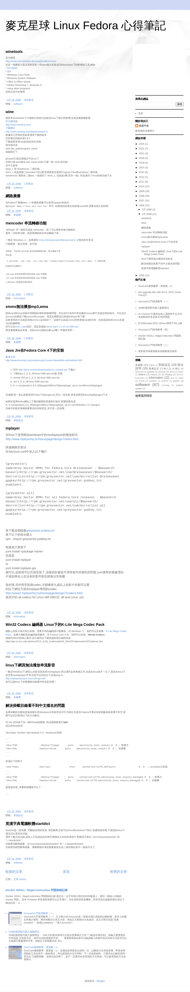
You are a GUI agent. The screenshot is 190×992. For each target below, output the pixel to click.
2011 (142, 181)
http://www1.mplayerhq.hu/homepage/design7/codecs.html (44, 593)
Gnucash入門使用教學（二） (154, 345)
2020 (142, 158)
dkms (171, 372)
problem (164, 381)
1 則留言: (29, 183)
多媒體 (17, 214)
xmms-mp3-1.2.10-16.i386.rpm (62, 326)
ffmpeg (168, 374)
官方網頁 (10, 121)
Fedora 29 (155, 374)
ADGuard (139, 372)
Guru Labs (21, 326)
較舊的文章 (118, 872)
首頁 (66, 872)
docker (181, 372)
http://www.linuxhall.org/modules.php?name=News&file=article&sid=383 (44, 360)
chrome (162, 371)
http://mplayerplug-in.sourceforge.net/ (25, 678)
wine (10, 112)
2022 (142, 148)
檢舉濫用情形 (143, 395)
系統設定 (18, 420)
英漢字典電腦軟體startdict (28, 824)
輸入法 (167, 368)
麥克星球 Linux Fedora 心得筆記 (86, 25)
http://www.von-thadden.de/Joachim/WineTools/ (31, 61)
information (19, 298)
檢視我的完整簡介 (145, 130)
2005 (142, 275)
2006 (142, 205)
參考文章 (10, 357)
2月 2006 (147, 214)
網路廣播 (13, 196)
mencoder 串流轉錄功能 (26, 223)
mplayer (13, 428)
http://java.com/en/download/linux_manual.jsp (43, 369)
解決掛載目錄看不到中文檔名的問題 (35, 705)
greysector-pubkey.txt (40, 530)
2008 (142, 195)
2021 (142, 153)
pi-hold (142, 381)
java (172, 378)
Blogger (101, 981)
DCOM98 (12, 68)
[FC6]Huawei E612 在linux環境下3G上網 (160, 323)
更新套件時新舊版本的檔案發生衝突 (157, 351)
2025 (142, 143)
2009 (142, 191)
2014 (142, 167)
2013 (142, 172)
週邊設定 (154, 368)
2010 (142, 186)
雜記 (177, 368)
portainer (153, 381)
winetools (14, 52)
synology (165, 385)
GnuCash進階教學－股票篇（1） (41, 947)
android (150, 371)
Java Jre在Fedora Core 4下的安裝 (35, 350)
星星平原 (144, 125)
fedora (142, 374)
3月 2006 (147, 209)
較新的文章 (14, 872)
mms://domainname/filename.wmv (57, 240)
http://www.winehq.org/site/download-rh (27, 131)
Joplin (181, 378)
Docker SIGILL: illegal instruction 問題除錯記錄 (37, 890)
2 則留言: (29, 338)
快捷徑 (152, 365)
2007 (142, 200)
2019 (142, 162)
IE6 (9, 71)
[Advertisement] (159, 70)
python (176, 381)
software (18, 103)
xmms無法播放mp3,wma (27, 307)
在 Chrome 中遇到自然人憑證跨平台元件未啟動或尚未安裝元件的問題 (160, 315)
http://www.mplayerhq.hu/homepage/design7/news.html (42, 439)
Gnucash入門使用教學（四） (154, 329)
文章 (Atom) (20, 879)
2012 (142, 177)
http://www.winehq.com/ (18, 124)
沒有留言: (29, 100)
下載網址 (10, 128)
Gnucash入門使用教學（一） (39, 913)
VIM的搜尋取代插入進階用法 (24, 931)
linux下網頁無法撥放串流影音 (30, 665)
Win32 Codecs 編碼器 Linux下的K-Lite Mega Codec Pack (55, 624)
